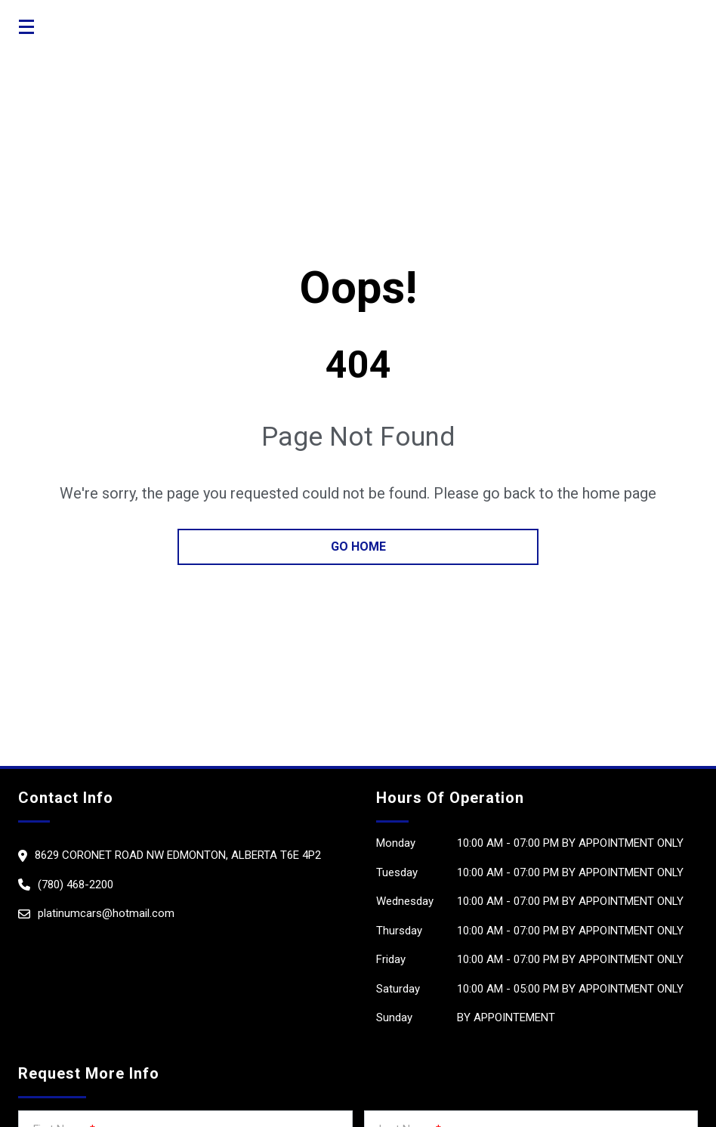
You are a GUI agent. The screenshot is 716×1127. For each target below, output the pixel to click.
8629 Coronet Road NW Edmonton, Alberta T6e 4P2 (178, 855)
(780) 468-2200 (75, 884)
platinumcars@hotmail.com (106, 913)
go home (358, 546)
